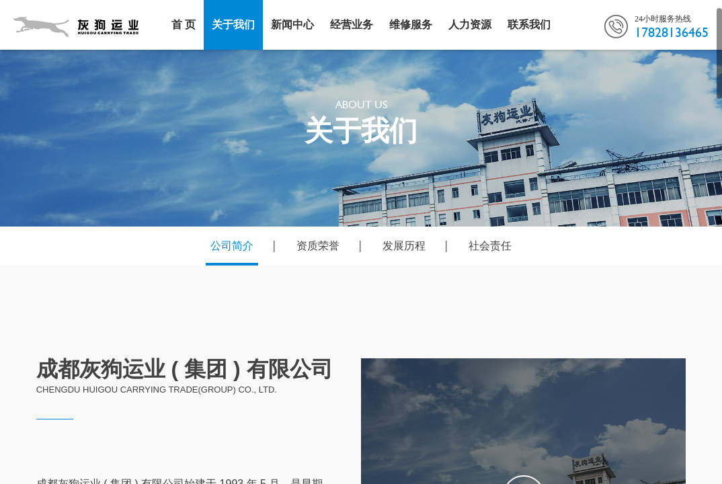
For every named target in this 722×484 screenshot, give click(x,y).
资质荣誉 (317, 245)
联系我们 (529, 24)
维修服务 (410, 24)
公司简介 (231, 245)
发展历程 (404, 245)
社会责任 (490, 245)
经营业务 (351, 24)
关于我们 (233, 24)
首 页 (183, 24)
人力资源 (469, 24)
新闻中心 (292, 24)
